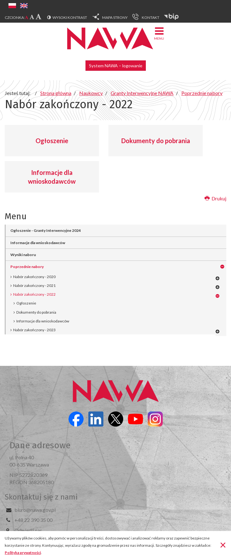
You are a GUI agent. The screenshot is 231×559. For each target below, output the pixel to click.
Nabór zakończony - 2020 (34, 276)
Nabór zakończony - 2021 (34, 285)
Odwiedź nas (28, 530)
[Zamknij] (223, 544)
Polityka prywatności (23, 552)
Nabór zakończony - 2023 (34, 329)
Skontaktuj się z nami (41, 497)
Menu (159, 33)
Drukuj (215, 198)
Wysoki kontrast (69, 17)
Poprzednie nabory (27, 266)
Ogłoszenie (52, 140)
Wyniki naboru (23, 254)
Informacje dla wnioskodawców (52, 177)
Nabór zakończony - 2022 (34, 294)
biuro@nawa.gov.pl (35, 510)
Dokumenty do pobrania (155, 140)
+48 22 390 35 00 (33, 520)
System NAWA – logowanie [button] (115, 65)
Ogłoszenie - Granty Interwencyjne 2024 (45, 230)
